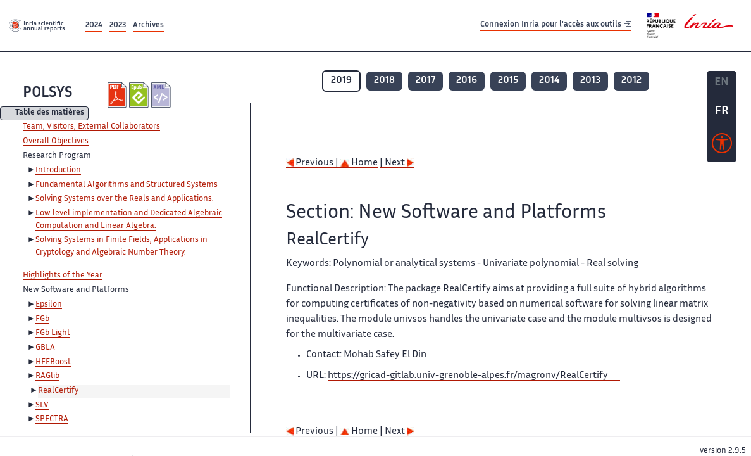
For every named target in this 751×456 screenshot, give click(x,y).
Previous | (313, 163)
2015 (508, 81)
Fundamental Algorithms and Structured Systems (126, 185)
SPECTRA (51, 419)
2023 (117, 25)
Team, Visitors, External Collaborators (91, 126)
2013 (590, 81)
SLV (42, 405)
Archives (148, 25)
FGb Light (52, 333)
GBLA (45, 348)
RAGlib (47, 376)
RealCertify (58, 391)
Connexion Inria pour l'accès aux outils (555, 25)
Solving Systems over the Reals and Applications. (124, 199)
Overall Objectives (56, 141)
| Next (397, 163)
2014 (549, 81)
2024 (93, 25)
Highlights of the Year (62, 275)
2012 (631, 81)
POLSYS (47, 93)
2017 (425, 81)
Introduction (58, 170)
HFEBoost (53, 362)
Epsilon (48, 304)
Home (359, 163)
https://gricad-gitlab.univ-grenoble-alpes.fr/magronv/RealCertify (468, 376)
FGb (42, 319)
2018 (384, 81)
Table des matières (49, 113)
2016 (466, 81)
